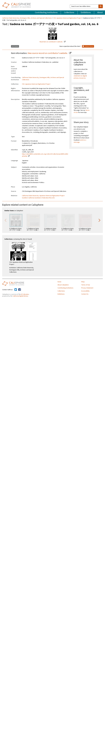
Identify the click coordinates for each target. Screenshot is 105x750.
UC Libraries (25, 294)
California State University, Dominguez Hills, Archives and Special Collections (27, 18)
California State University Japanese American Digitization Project (43, 196)
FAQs (83, 282)
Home (59, 282)
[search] (100, 6)
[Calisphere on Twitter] (15, 290)
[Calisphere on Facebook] (19, 290)
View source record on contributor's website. (48, 53)
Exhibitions (86, 12)
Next (99, 220)
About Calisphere (63, 285)
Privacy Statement (87, 288)
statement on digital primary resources (80, 77)
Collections (69, 12)
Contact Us (84, 294)
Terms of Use (85, 285)
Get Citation (15, 46)
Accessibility (85, 291)
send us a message (80, 141)
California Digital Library (20, 296)
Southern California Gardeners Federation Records (38, 198)
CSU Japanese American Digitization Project (67, 18)
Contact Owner (88, 46)
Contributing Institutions (46, 12)
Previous (5, 220)
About (100, 12)
